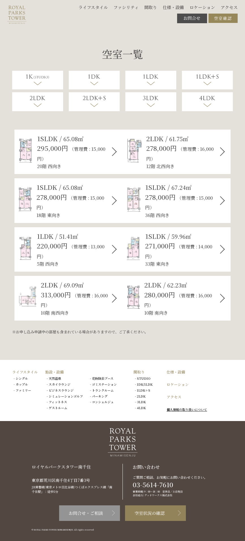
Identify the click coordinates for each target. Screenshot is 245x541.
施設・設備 (54, 372)
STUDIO (144, 378)
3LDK (141, 402)
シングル (22, 378)
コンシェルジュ (103, 402)
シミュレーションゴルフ (66, 396)
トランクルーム (103, 390)
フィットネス (58, 402)
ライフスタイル (93, 7)
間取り (150, 7)
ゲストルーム (58, 407)
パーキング (100, 396)
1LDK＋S (143, 390)
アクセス (229, 7)
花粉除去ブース (102, 378)
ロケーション (202, 7)
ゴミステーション (104, 384)
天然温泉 (55, 378)
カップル (22, 384)
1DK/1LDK (144, 384)
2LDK (141, 396)
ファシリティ (126, 7)
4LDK (141, 407)
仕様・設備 (173, 7)
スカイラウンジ (59, 384)
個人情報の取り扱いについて (187, 409)
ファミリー (23, 390)
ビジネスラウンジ (61, 390)
